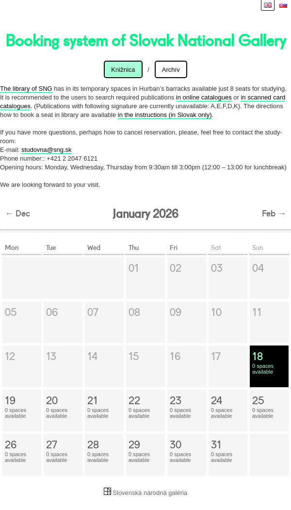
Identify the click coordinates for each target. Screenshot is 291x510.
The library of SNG (26, 88)
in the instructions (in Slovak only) (165, 114)
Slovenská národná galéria (146, 492)
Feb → (274, 212)
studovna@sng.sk (46, 149)
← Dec (17, 212)
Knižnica (123, 69)
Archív (171, 69)
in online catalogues (204, 97)
